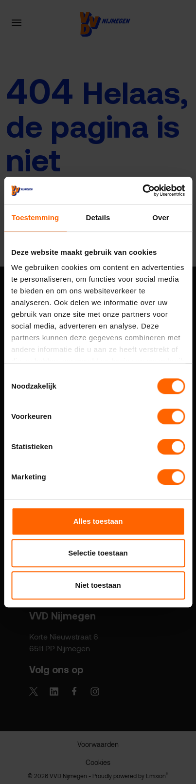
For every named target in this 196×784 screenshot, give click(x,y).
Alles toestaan (98, 521)
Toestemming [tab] (35, 217)
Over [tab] (160, 217)
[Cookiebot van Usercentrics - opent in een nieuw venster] (142, 190)
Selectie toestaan (98, 553)
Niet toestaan (98, 585)
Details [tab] (98, 217)
